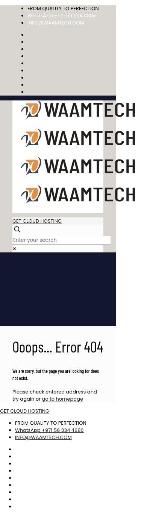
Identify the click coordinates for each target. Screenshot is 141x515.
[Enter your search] (61, 240)
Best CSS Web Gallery (121, 497)
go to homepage (62, 399)
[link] (14, 248)
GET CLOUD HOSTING (37, 221)
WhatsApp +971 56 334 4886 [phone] (61, 15)
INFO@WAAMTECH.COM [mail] (55, 22)
